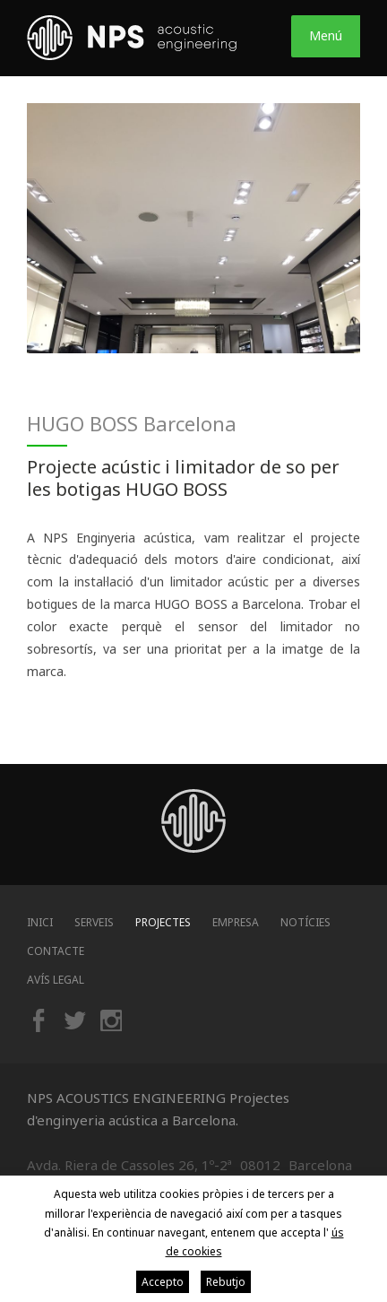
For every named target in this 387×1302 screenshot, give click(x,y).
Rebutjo (225, 1281)
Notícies (305, 922)
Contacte (55, 951)
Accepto (163, 1281)
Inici (40, 922)
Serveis (94, 922)
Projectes (163, 922)
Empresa (235, 922)
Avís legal (55, 979)
